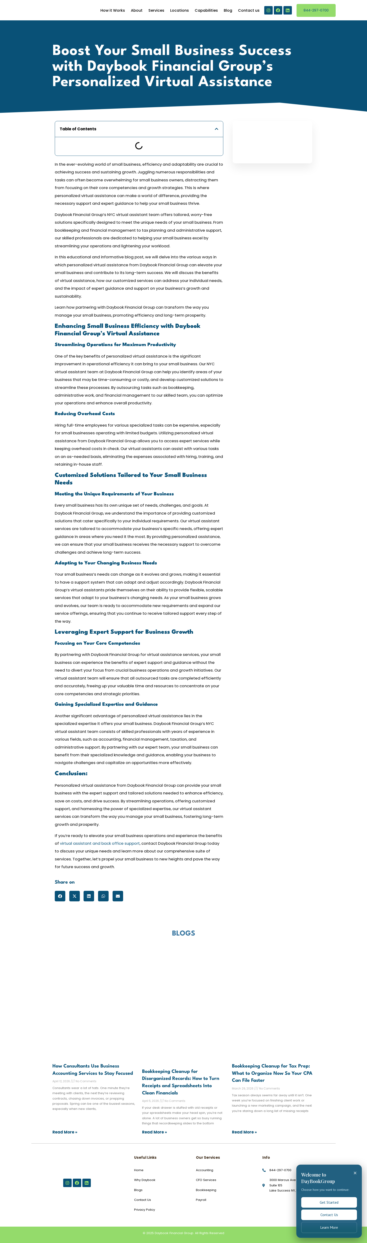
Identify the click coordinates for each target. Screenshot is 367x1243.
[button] (216, 129)
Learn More (329, 1227)
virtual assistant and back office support (100, 843)
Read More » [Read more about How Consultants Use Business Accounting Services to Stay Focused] (64, 1132)
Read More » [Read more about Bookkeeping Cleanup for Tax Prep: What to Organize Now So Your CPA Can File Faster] (244, 1132)
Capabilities (206, 10)
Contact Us (329, 1213)
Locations (179, 10)
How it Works (112, 10)
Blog (228, 10)
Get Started (329, 1199)
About (137, 10)
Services (156, 10)
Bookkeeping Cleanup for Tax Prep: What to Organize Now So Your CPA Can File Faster (272, 1073)
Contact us (249, 10)
